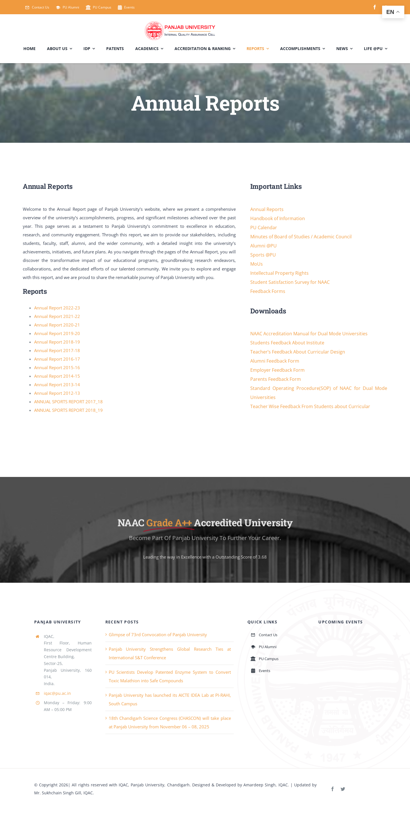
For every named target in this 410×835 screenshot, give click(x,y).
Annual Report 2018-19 (57, 342)
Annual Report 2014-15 (57, 376)
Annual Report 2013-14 (57, 384)
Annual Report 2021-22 (57, 316)
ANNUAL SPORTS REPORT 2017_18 (68, 401)
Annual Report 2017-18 (57, 350)
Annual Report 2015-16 (57, 367)
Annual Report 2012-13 (57, 393)
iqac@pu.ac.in (57, 693)
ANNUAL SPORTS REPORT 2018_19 (68, 410)
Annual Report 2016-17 (57, 359)
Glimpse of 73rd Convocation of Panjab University (158, 634)
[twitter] (343, 789)
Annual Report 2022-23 (57, 308)
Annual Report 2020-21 (57, 325)
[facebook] (374, 7)
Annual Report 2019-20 (57, 333)
